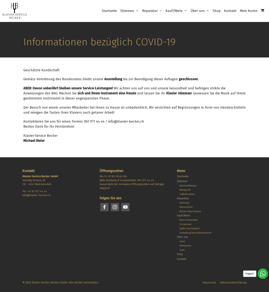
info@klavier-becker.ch (36, 195)
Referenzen (185, 245)
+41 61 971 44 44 (37, 191)
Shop (217, 11)
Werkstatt (184, 203)
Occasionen (186, 224)
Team (182, 241)
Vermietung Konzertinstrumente (196, 233)
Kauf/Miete (177, 11)
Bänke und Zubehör (190, 228)
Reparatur (153, 11)
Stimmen (130, 11)
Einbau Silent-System (190, 211)
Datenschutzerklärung (233, 282)
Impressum (209, 282)
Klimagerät (185, 190)
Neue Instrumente (189, 220)
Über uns (201, 11)
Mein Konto (248, 11)
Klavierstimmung (188, 185)
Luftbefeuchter (187, 194)
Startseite (109, 11)
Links (182, 250)
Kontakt (230, 11)
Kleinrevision (186, 207)
